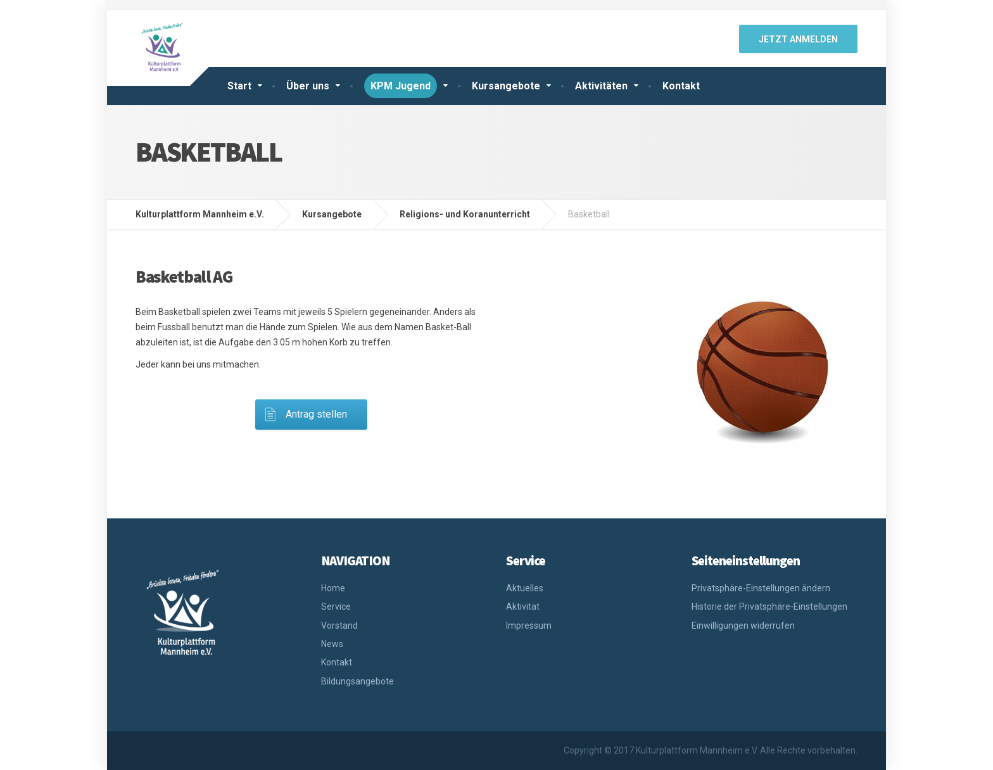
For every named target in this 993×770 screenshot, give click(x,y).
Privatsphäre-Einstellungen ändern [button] (761, 588)
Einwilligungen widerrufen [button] (743, 625)
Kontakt (681, 86)
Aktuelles (524, 588)
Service (336, 606)
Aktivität (523, 606)
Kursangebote (506, 86)
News (332, 644)
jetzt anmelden (798, 39)
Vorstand (339, 625)
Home (333, 588)
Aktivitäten (601, 86)
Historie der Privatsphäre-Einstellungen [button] (769, 606)
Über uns (307, 86)
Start (239, 86)
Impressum (529, 625)
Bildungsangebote (357, 681)
